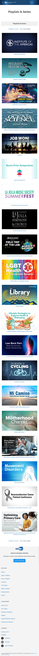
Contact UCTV (5, 632)
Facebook (7, 638)
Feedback (3, 634)
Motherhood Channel (19, 432)
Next (21, 29)
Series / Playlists (5, 578)
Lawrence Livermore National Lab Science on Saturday (19, 255)
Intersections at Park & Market (19, 104)
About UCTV (4, 605)
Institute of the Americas (19, 54)
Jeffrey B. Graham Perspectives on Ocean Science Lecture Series (19, 129)
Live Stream (4, 585)
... (19, 29)
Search (3, 595)
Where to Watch (5, 588)
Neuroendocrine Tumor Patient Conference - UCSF (19, 507)
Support (3, 615)
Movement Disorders (19, 482)
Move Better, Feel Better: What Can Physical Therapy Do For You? (19, 457)
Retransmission (5, 592)
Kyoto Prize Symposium (19, 180)
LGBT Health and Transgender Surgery (19, 281)
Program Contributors (6, 612)
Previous (11, 29)
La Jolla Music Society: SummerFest (19, 205)
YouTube (7, 642)
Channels (3, 582)
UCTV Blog (4, 608)
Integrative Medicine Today (19, 79)
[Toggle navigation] (34, 2)
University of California (7, 622)
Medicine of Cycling (19, 381)
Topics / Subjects (5, 575)
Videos (3, 572)
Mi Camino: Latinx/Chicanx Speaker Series (19, 407)
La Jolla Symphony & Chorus (19, 230)
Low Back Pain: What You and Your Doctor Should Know (19, 356)
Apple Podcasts (9, 645)
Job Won (19, 155)
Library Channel (19, 306)
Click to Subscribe (19, 560)
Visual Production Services (8, 618)
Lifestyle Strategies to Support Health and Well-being (19, 331)
